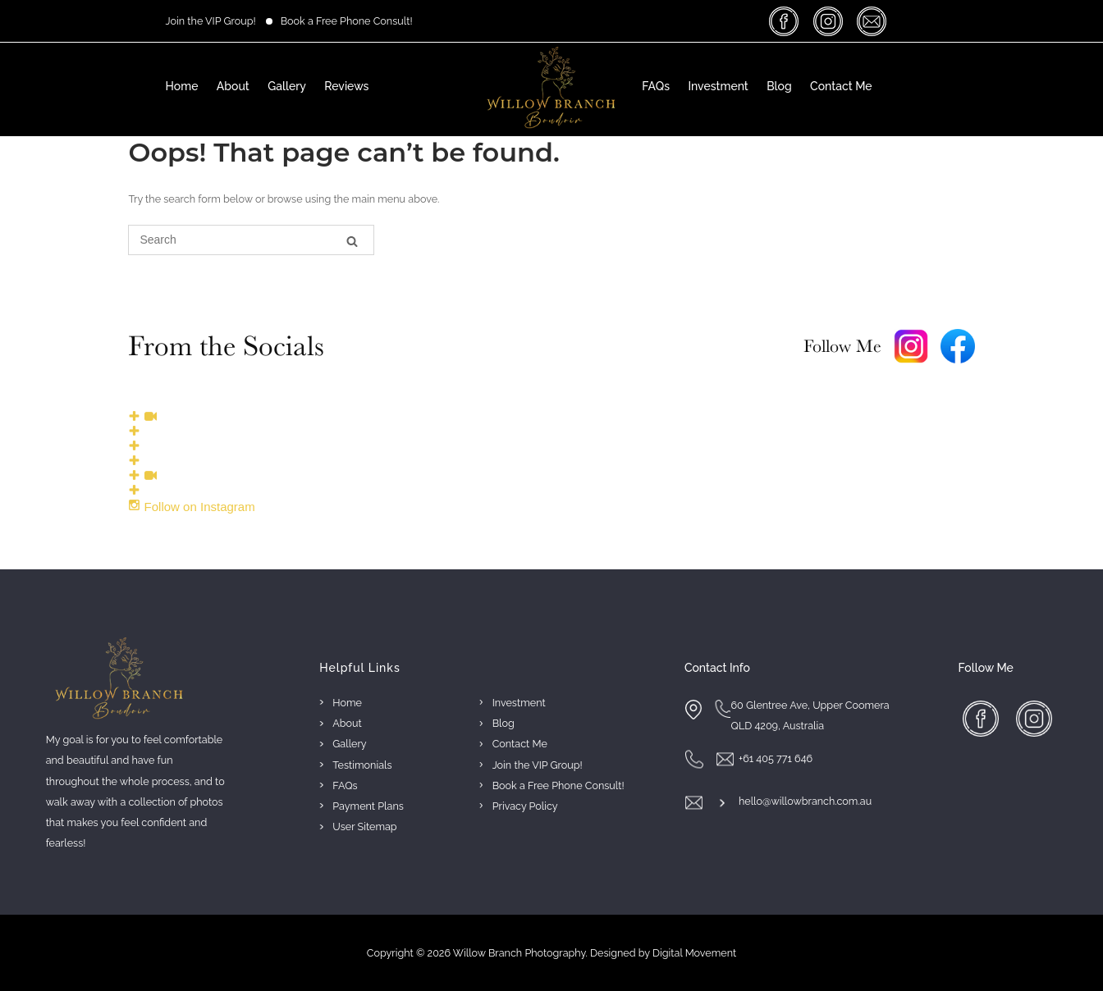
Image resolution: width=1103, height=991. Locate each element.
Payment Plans (367, 806)
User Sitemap (364, 826)
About (233, 86)
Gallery (287, 86)
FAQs (656, 86)
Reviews (346, 86)
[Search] (352, 241)
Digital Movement (694, 953)
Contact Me (841, 86)
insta (830, 21)
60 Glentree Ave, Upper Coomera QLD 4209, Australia (809, 715)
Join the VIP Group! (211, 21)
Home (182, 86)
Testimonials (361, 765)
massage (873, 21)
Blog (779, 86)
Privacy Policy (525, 806)
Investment (718, 86)
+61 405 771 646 (775, 758)
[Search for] (251, 240)
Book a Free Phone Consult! (347, 21)
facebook (786, 21)
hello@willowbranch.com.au (805, 801)
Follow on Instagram (191, 507)
